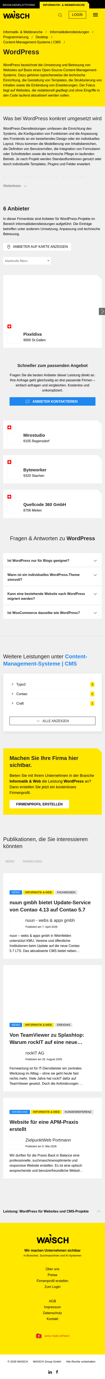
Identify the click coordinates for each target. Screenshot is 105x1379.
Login (77, 14)
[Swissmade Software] (52, 1336)
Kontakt (52, 1319)
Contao (52, 694)
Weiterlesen (15, 186)
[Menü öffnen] (95, 15)
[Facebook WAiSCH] (57, 1371)
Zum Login (53, 1287)
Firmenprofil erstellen (39, 804)
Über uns (52, 1269)
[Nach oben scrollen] (99, 1211)
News (9, 861)
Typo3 (52, 684)
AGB (52, 1301)
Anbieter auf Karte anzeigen (37, 247)
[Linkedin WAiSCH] (50, 1371)
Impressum (52, 1307)
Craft (52, 703)
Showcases (32, 861)
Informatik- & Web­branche (64, 5)
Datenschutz (52, 1313)
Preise (52, 1275)
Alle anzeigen (52, 721)
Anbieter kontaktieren (51, 402)
